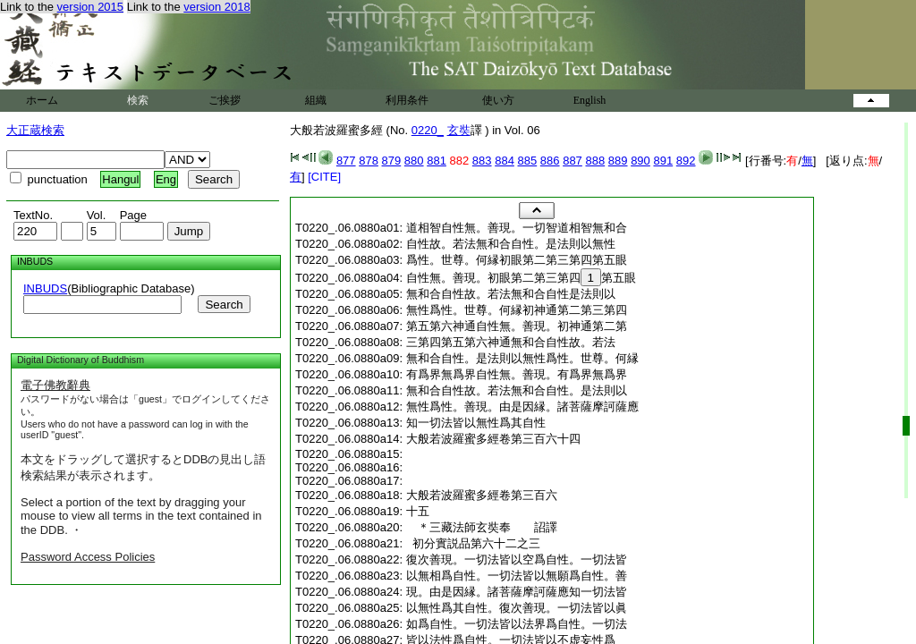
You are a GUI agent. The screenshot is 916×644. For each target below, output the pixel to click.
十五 (417, 511)
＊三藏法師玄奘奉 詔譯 (487, 527)
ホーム (42, 100)
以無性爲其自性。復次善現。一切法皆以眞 (516, 607)
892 (686, 160)
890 (640, 160)
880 (414, 160)
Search (223, 304)
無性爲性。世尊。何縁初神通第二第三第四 (516, 310)
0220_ (427, 130)
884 (504, 160)
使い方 (498, 100)
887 (572, 160)
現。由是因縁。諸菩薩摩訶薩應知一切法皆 (516, 591)
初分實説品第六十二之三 (473, 543)
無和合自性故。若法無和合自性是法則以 (510, 294)
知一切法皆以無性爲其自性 (476, 422)
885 (528, 160)
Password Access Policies (88, 557)
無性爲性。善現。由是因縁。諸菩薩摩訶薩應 (522, 406)
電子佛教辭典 (55, 385)
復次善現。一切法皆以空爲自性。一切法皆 (516, 559)
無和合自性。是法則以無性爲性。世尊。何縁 (522, 358)
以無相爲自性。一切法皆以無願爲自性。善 (516, 575)
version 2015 (90, 6)
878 (368, 160)
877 (346, 160)
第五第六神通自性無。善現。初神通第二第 (516, 326)
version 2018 (216, 6)
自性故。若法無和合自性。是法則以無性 (510, 243)
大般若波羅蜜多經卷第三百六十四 (493, 438)
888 (595, 160)
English (589, 100)
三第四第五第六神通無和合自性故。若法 (510, 342)
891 (663, 160)
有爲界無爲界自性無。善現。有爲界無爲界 (516, 374)
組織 (316, 100)
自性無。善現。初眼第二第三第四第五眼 (521, 277)
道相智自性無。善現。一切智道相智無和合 (516, 227)
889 (618, 160)
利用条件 (407, 100)
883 (482, 160)
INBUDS (45, 288)
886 (550, 160)
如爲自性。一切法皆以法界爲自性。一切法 (516, 624)
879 (392, 160)
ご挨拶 (224, 100)
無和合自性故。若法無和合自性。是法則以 (516, 390)
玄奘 (459, 130)
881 (436, 160)
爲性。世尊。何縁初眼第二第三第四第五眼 (516, 260)
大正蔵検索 (35, 130)
